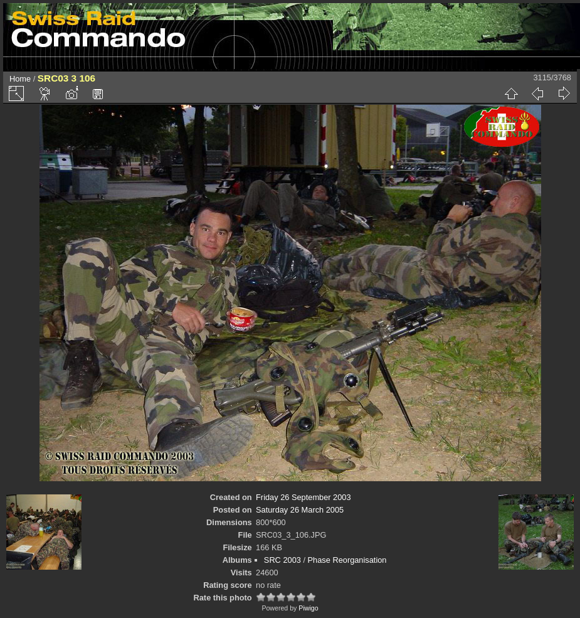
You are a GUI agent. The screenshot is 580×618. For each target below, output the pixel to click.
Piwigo (308, 608)
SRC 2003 (282, 560)
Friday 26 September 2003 (303, 497)
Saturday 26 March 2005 (300, 509)
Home (20, 78)
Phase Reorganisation (347, 560)
